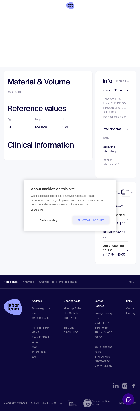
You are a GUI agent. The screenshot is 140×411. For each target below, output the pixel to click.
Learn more (37, 209)
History (130, 313)
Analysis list (49, 26)
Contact (131, 308)
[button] (116, 90)
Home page (12, 26)
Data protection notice (101, 403)
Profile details (72, 26)
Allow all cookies (90, 220)
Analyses (29, 26)
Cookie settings (49, 220)
